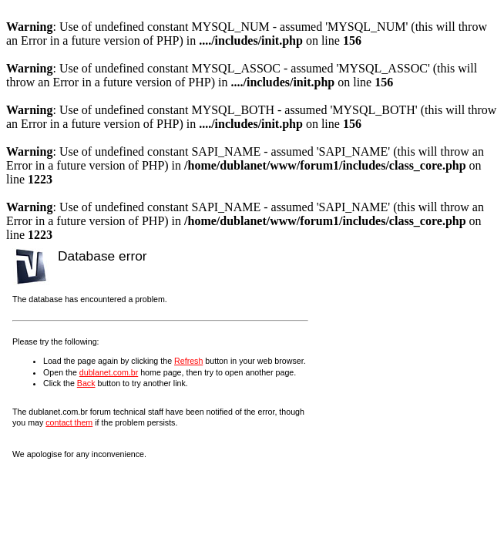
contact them (68, 422)
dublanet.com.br (108, 372)
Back (86, 383)
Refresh (188, 360)
